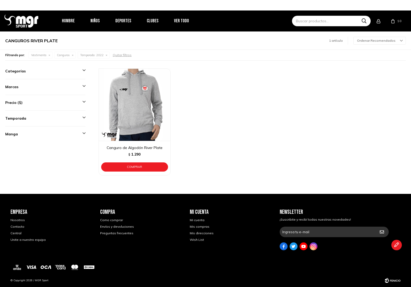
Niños (101, 21)
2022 (92, 55)
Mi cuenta (197, 220)
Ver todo (187, 21)
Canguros (63, 55)
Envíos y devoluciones (117, 226)
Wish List (197, 240)
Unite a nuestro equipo (28, 240)
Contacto (17, 226)
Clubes (158, 21)
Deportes (129, 21)
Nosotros (17, 220)
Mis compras (199, 226)
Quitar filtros (122, 55)
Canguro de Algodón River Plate (135, 147)
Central (15, 233)
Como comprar (111, 220)
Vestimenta (38, 55)
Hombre (74, 21)
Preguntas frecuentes (116, 233)
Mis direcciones (202, 233)
